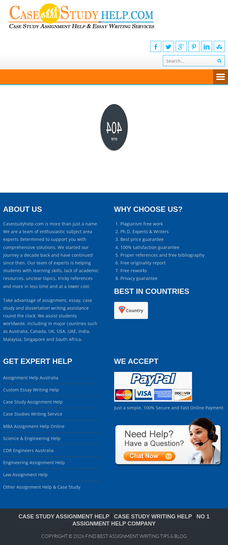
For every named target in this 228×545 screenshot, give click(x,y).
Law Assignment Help (25, 474)
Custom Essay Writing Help (31, 390)
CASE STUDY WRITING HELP (153, 516)
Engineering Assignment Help (34, 462)
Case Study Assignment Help (33, 402)
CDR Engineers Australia (28, 450)
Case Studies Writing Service (32, 414)
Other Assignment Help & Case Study (41, 487)
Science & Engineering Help (31, 438)
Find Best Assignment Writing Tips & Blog (136, 536)
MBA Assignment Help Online (34, 426)
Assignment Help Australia (30, 378)
